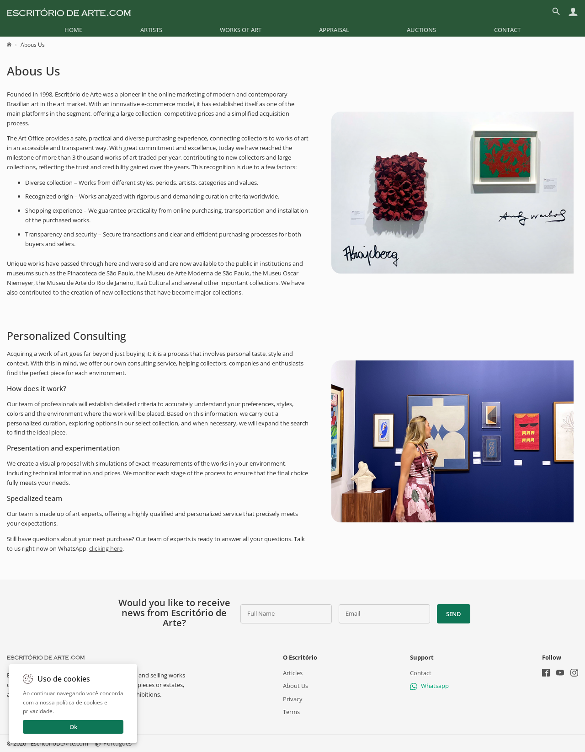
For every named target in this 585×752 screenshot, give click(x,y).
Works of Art (240, 30)
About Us (295, 686)
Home (73, 30)
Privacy (293, 699)
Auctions (421, 30)
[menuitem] (73, 30)
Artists (151, 30)
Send (453, 614)
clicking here (105, 548)
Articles (293, 673)
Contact (507, 30)
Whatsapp (429, 686)
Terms (291, 712)
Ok (73, 727)
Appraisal (334, 30)
